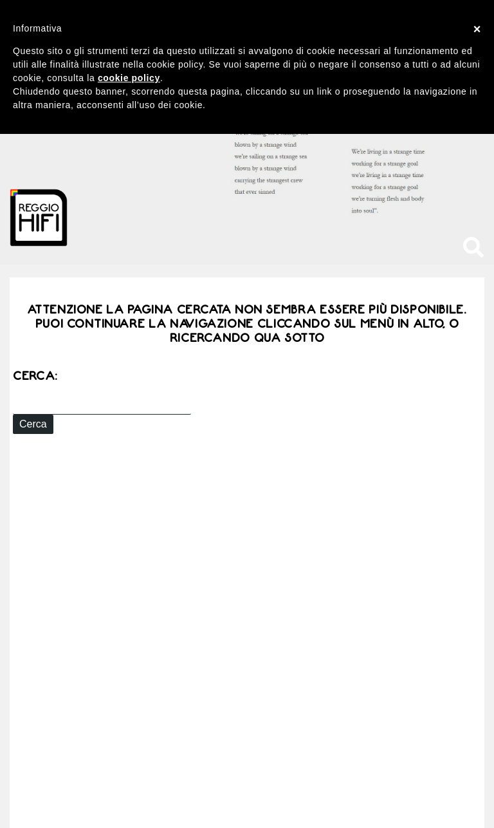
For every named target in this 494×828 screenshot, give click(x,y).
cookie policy (129, 78)
